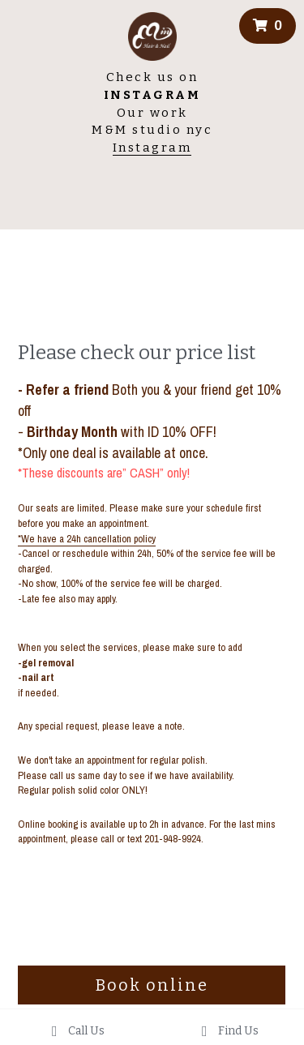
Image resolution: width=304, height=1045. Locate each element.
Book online (152, 985)
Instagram (152, 147)
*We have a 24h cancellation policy (87, 539)
